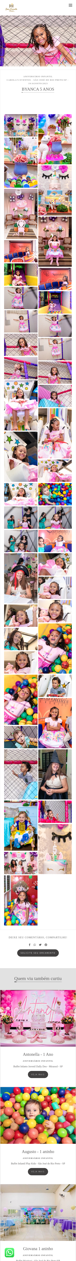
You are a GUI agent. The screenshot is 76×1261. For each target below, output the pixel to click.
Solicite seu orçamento (37, 952)
